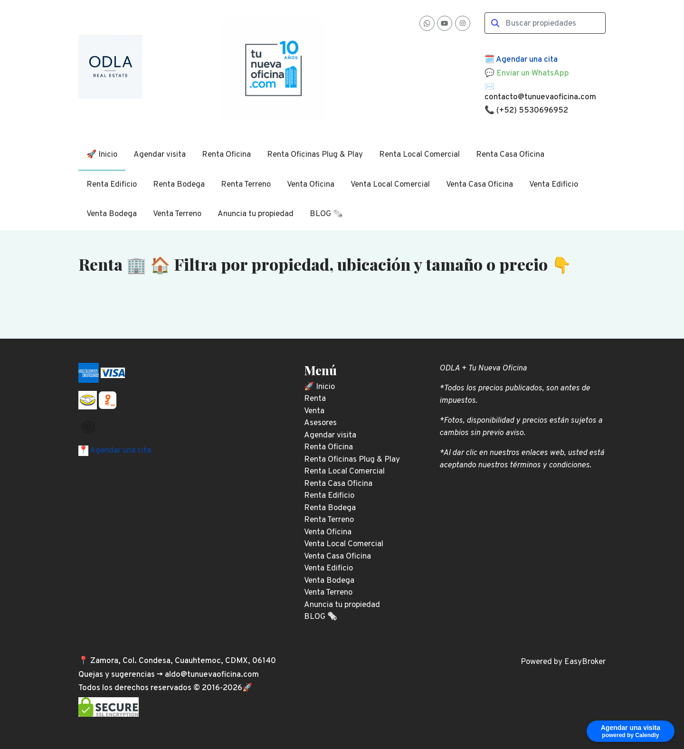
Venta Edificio (553, 185)
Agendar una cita (527, 60)
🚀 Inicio (101, 155)
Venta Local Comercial (390, 185)
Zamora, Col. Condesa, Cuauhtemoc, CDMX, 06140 (183, 661)
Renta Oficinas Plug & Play (315, 155)
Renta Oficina (226, 155)
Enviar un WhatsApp (532, 73)
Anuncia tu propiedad (256, 214)
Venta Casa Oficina (479, 185)
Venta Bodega (111, 214)
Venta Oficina (310, 185)
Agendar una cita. (120, 451)
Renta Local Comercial (419, 155)
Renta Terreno (246, 185)
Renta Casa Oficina (510, 155)
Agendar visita (159, 155)
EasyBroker (585, 662)
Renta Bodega (179, 185)
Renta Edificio (111, 185)
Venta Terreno (177, 214)
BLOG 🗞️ (326, 214)
